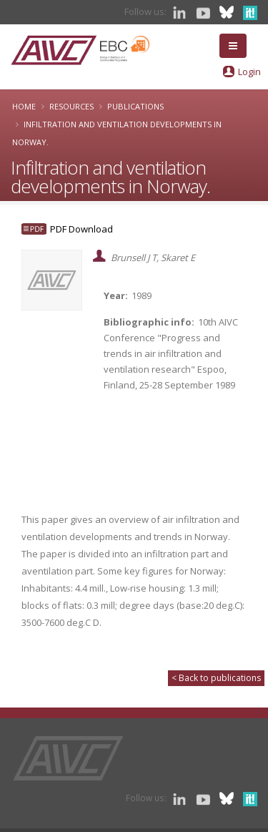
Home (24, 106)
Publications (135, 106)
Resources (71, 106)
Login (249, 71)
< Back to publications (216, 678)
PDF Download (81, 228)
